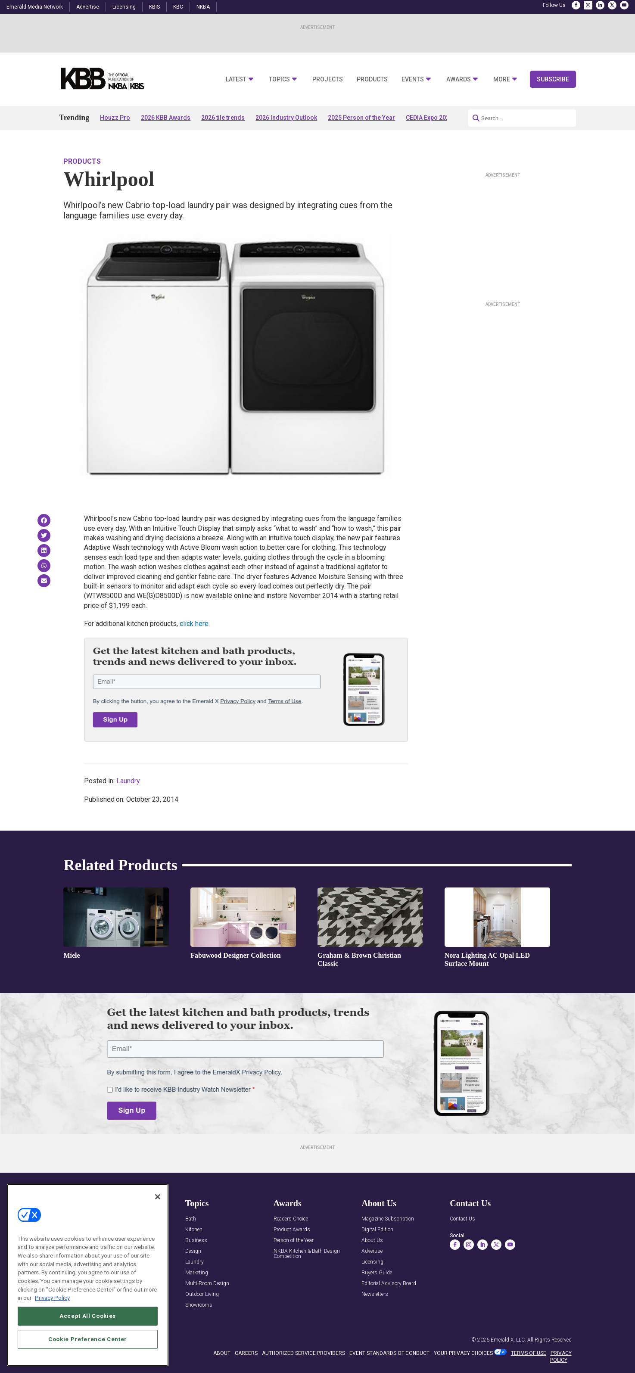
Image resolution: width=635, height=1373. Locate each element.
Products (372, 79)
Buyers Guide (376, 1273)
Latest (236, 79)
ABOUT (221, 1353)
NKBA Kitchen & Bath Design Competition (307, 1253)
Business (196, 1240)
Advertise (87, 6)
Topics (279, 79)
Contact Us (462, 1219)
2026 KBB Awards (165, 117)
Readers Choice (291, 1219)
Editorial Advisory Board (388, 1283)
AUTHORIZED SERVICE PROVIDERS (303, 1353)
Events (413, 79)
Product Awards (292, 1230)
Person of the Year (294, 1240)
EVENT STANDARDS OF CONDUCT (389, 1353)
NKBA (203, 6)
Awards (458, 79)
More (501, 79)
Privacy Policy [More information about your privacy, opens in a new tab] (52, 1298)
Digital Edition (377, 1230)
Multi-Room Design (207, 1283)
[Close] (157, 1196)
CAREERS (246, 1353)
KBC (178, 6)
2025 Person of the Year (361, 117)
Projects (327, 79)
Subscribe (553, 79)
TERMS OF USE (528, 1353)
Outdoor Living (202, 1294)
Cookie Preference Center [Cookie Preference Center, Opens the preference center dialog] (87, 1339)
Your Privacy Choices (463, 1353)
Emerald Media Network (34, 6)
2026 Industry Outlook (286, 117)
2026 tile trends (223, 117)
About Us (372, 1240)
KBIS (154, 6)
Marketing (196, 1273)
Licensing (124, 6)
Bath (190, 1219)
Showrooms (198, 1305)
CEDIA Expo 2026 (429, 117)
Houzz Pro (115, 117)
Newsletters (374, 1294)
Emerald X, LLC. (508, 1340)
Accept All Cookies (87, 1316)
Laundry (128, 781)
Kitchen (193, 1230)
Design (193, 1251)
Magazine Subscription (387, 1219)
